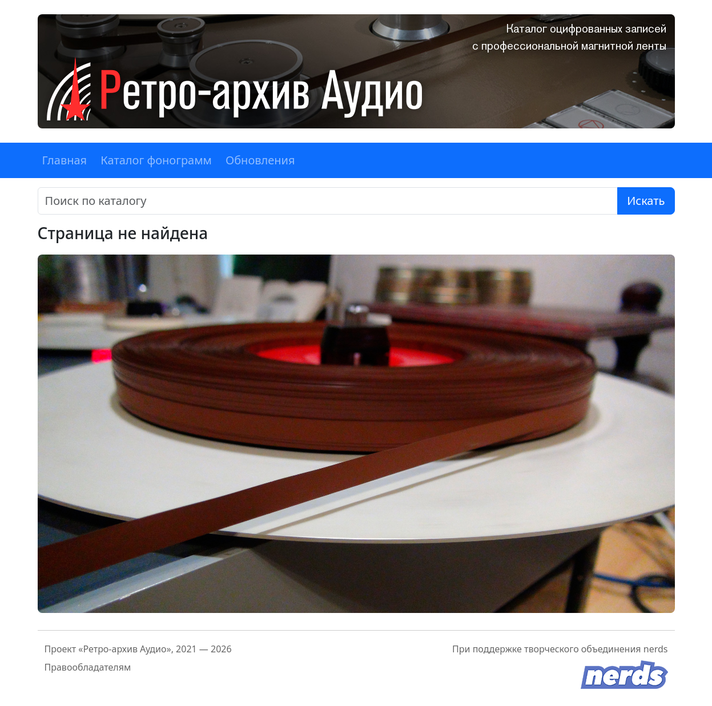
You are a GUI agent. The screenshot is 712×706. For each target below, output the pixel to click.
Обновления (260, 160)
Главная (64, 160)
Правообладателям (88, 667)
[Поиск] (328, 201)
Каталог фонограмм (156, 160)
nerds (655, 649)
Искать (646, 200)
